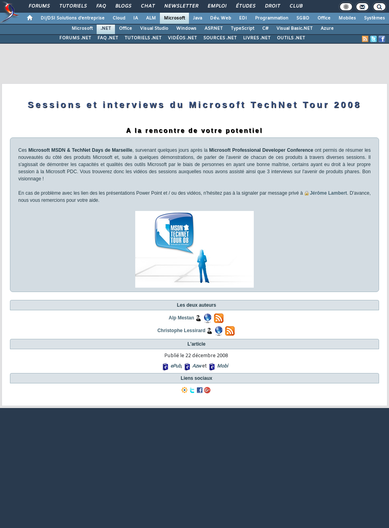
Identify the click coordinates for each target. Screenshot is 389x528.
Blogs (123, 6)
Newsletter (180, 6)
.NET (106, 28)
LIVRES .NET (256, 38)
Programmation (271, 18)
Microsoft (174, 18)
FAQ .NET (107, 38)
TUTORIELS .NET (142, 38)
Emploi (216, 6)
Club (295, 6)
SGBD (302, 18)
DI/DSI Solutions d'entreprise (73, 18)
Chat (147, 6)
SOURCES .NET (220, 38)
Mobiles (347, 18)
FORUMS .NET (75, 38)
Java (197, 18)
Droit (272, 6)
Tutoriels (72, 6)
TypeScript (242, 28)
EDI (243, 18)
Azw (196, 366)
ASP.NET (213, 28)
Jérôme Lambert (328, 193)
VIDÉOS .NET (182, 38)
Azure (327, 28)
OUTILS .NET (291, 38)
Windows (186, 28)
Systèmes (374, 18)
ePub (175, 366)
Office (324, 18)
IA (135, 18)
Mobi (222, 366)
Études (245, 6)
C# (265, 28)
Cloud (119, 18)
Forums (38, 6)
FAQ (100, 6)
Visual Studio (154, 28)
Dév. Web (220, 18)
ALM (151, 18)
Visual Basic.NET (294, 28)
